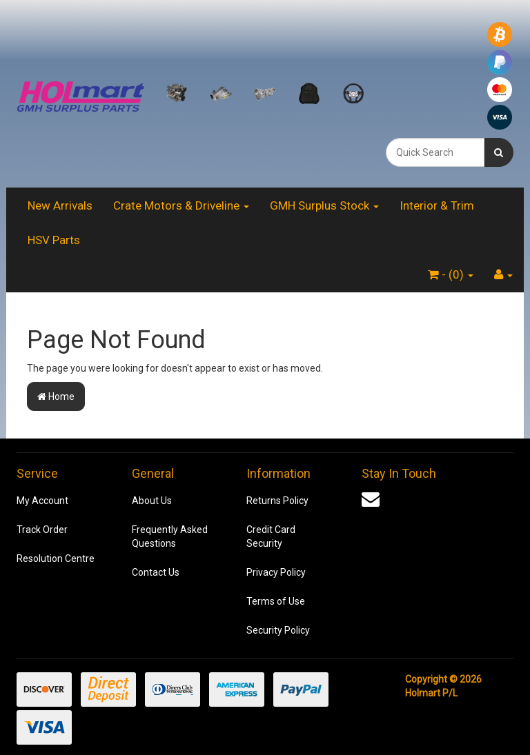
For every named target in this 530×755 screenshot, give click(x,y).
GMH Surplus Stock (324, 205)
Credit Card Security (270, 536)
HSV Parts (54, 240)
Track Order (42, 529)
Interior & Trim (437, 205)
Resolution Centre (56, 558)
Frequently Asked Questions (170, 536)
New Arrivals (60, 205)
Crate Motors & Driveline (181, 205)
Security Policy (278, 630)
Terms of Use (275, 601)
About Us (152, 500)
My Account (42, 500)
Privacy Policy (276, 572)
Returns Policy (277, 500)
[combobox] (435, 152)
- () (450, 274)
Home (56, 396)
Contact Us (155, 572)
